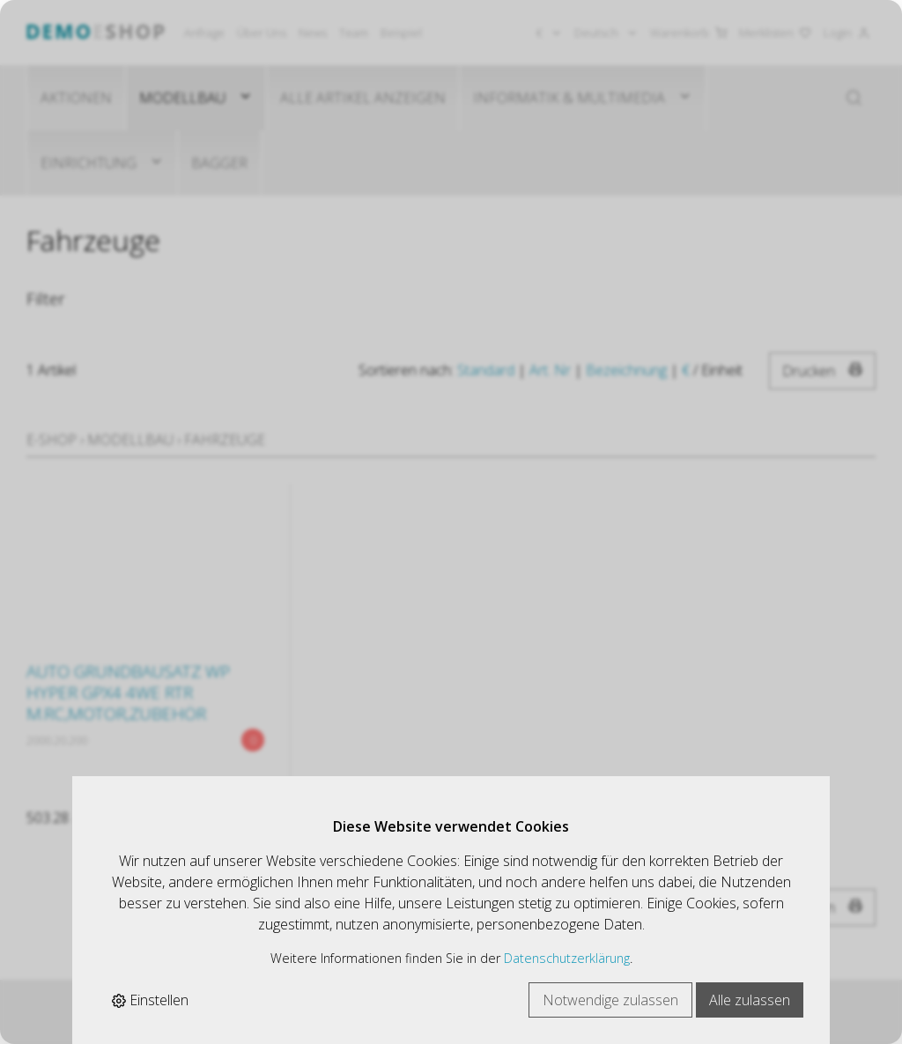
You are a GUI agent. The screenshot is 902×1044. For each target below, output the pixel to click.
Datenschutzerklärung (567, 958)
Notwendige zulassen (610, 1000)
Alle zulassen (749, 1000)
